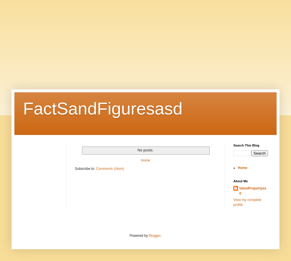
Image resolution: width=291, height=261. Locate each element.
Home (145, 160)
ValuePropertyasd (252, 190)
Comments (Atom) (110, 169)
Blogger (154, 236)
